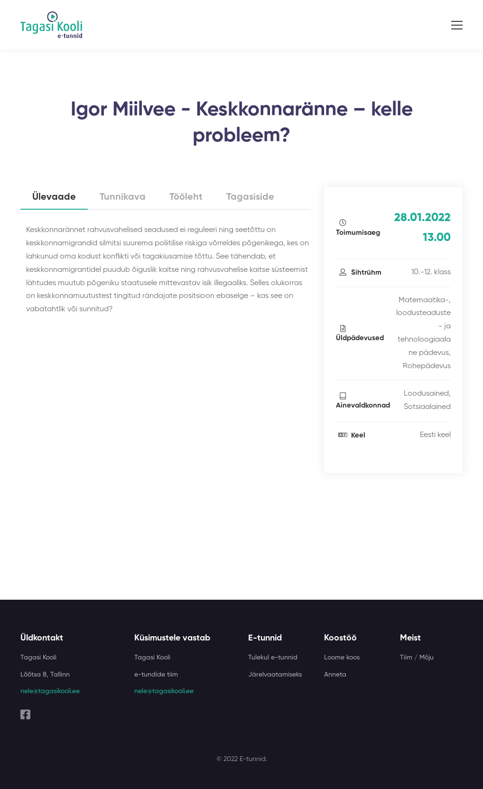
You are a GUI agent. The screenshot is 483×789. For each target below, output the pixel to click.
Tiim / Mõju (417, 657)
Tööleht (186, 197)
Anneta (335, 674)
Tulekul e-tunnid (272, 657)
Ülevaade (54, 197)
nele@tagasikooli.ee (50, 691)
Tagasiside (250, 197)
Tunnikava (123, 197)
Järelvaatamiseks (275, 674)
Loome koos (342, 657)
